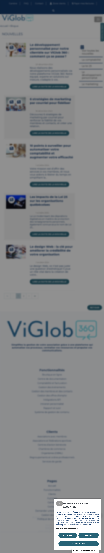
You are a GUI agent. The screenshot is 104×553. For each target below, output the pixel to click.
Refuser (88, 535)
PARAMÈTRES (78, 543)
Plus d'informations (67, 528)
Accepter (67, 535)
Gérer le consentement (85, 551)
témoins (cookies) (73, 514)
